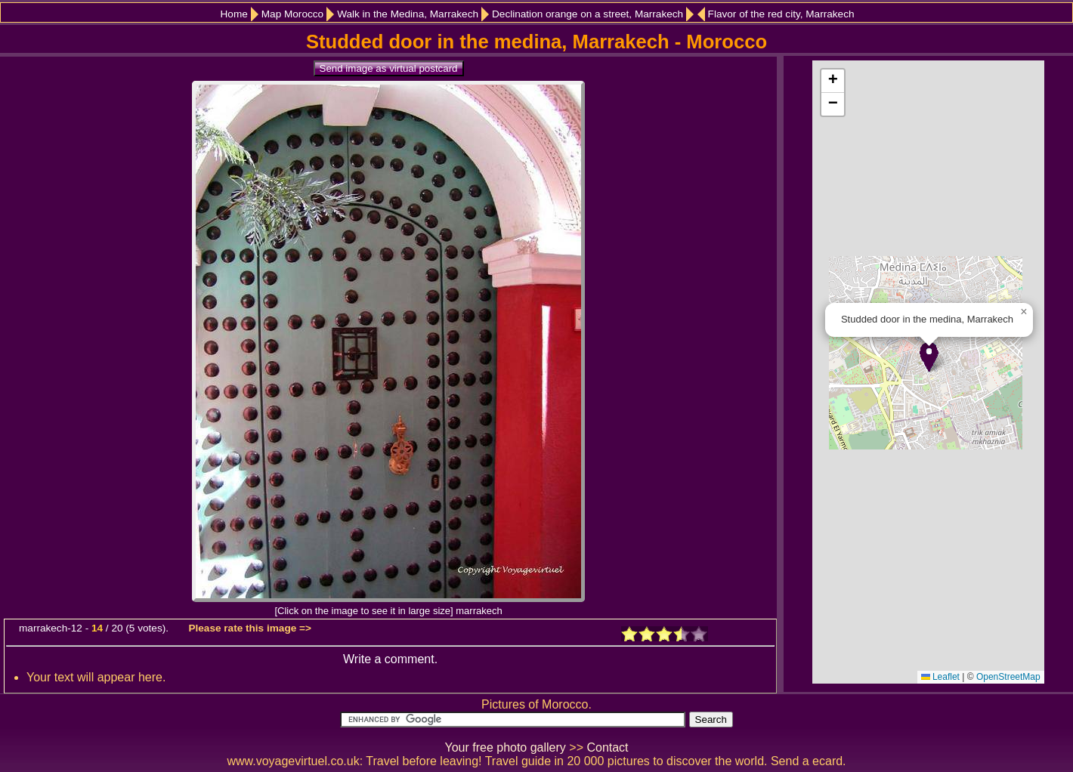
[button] (929, 356)
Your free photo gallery (504, 747)
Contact (607, 747)
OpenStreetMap (1008, 677)
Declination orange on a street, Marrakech (587, 14)
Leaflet (940, 677)
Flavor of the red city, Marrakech (781, 14)
